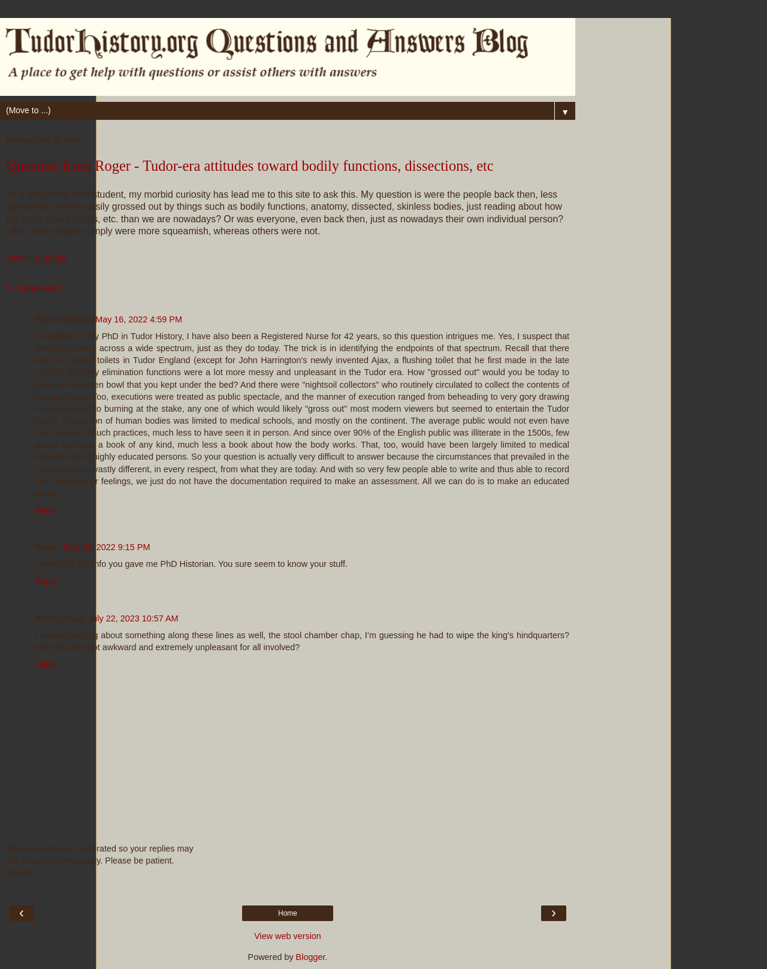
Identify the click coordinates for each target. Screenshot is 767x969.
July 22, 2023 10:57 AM (133, 618)
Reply (46, 510)
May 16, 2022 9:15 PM (107, 547)
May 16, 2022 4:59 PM (138, 319)
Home (287, 913)
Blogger (310, 957)
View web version (287, 936)
